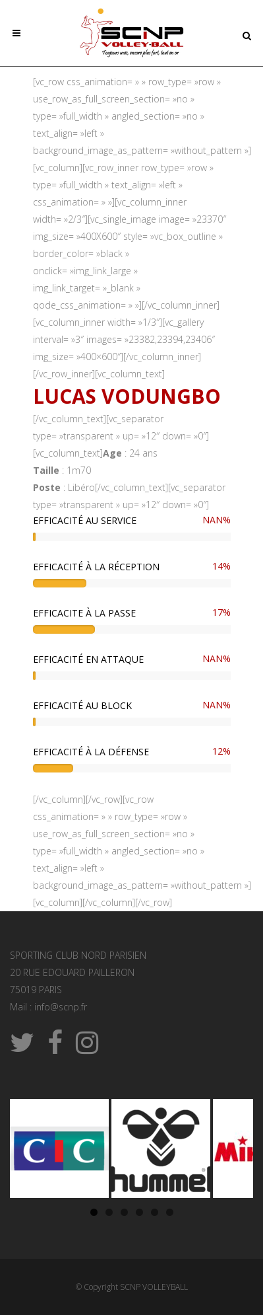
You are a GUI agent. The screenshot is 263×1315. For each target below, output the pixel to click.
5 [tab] (154, 1212)
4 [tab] (139, 1212)
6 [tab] (169, 1212)
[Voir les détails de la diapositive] (59, 1148)
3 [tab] (124, 1212)
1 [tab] (94, 1212)
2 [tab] (109, 1212)
